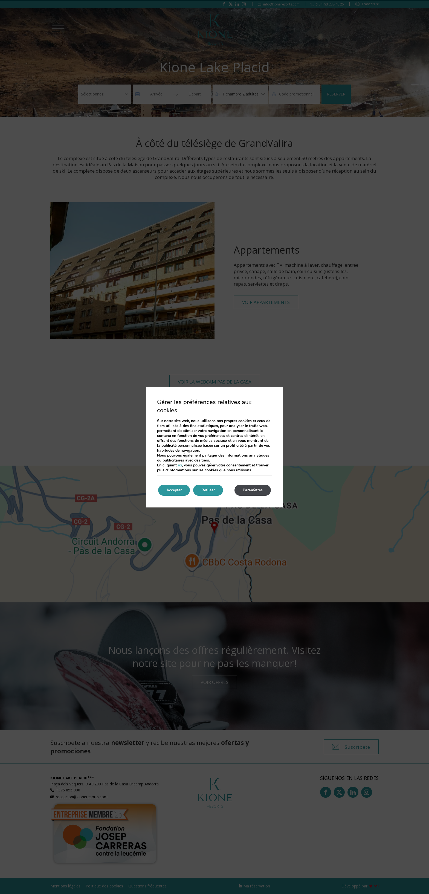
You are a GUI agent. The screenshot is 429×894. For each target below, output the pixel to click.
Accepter (174, 490)
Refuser (208, 490)
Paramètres (253, 490)
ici (180, 465)
